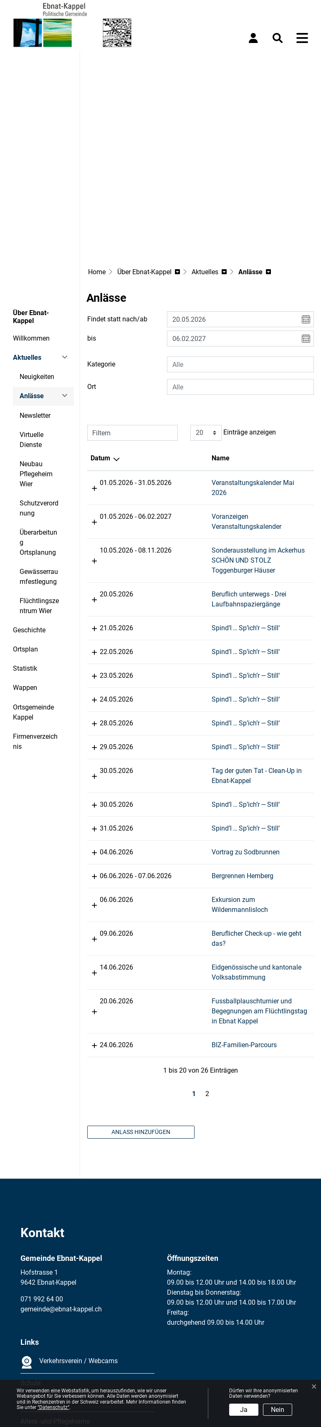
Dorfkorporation (43, 1307)
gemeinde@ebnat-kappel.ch (61, 1214)
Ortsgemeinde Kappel (33, 637)
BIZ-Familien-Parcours (239, 950)
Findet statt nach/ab (117, 244)
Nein (277, 1410)
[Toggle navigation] (302, 38)
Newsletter (35, 340)
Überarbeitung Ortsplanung (38, 467)
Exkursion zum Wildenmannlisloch (257, 814)
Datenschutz (77, 1362)
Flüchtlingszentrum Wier (39, 531)
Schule (30, 1288)
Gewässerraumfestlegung (39, 501)
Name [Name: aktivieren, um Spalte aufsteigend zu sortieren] (216, 383)
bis (91, 263)
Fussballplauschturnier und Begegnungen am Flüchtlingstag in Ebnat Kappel (258, 916)
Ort (91, 312)
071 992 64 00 (41, 1204)
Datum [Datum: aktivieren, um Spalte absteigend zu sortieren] (100, 383)
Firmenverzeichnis (35, 666)
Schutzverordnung (39, 433)
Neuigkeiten (37, 302)
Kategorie (101, 289)
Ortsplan (25, 574)
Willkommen (31, 263)
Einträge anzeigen (233, 358)
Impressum (36, 1362)
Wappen (25, 612)
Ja (244, 1410)
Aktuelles (27, 282)
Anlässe (42, 324)
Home (97, 197)
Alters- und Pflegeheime (55, 1326)
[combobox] (240, 289)
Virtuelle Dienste (31, 365)
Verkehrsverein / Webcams (69, 1267)
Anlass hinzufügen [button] (140, 1036)
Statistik (25, 593)
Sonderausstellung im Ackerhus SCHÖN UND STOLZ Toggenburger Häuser (258, 475)
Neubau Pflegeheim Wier (36, 399)
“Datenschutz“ (53, 1407)
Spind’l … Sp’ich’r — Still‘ (241, 543)
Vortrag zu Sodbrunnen (241, 767)
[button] (279, 38)
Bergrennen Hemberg (238, 791)
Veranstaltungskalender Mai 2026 (256, 408)
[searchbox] (240, 289)
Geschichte (29, 555)
